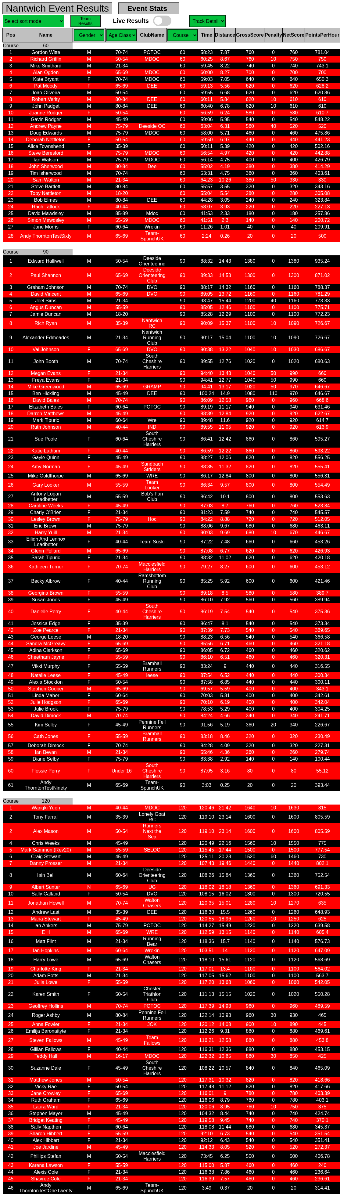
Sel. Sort (33, 21)
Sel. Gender (89, 35)
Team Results (85, 21)
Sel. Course (207, 21)
